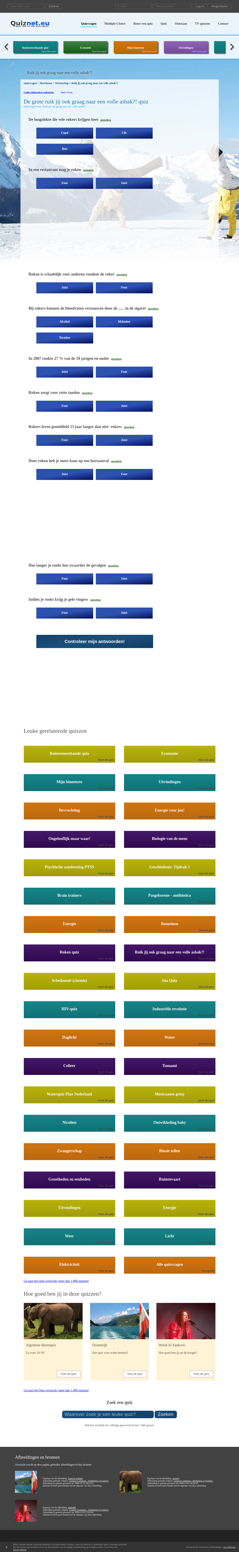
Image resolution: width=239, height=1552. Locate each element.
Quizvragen (88, 23)
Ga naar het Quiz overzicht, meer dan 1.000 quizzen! (56, 1281)
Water (169, 1037)
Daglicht (69, 1037)
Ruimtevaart (169, 1179)
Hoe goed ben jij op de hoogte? (178, 1352)
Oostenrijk (99, 1345)
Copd (64, 132)
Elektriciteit (69, 1264)
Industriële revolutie (169, 1009)
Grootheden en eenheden (69, 1179)
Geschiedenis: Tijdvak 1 (169, 867)
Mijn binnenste (135, 47)
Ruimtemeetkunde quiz (35, 47)
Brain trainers (69, 895)
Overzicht (208, 1270)
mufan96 (72, 1507)
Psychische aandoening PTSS (69, 867)
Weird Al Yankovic (172, 1345)
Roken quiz (69, 952)
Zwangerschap (69, 1151)
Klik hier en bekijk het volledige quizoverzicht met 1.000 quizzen (119, 1425)
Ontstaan (181, 23)
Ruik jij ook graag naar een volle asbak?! (169, 952)
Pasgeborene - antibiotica (169, 895)
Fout (65, 183)
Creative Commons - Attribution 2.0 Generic (89, 1481)
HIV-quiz (69, 1009)
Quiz (164, 23)
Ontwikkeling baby (169, 1122)
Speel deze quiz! (49, 51)
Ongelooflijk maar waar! (69, 838)
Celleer (69, 1065)
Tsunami (169, 1065)
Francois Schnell (75, 1478)
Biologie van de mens (169, 838)
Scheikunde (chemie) (69, 980)
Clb (124, 132)
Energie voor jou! (170, 810)
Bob (64, 149)
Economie (85, 47)
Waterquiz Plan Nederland (69, 1094)
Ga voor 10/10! (35, 1352)
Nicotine (64, 337)
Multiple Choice (115, 23)
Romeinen (169, 924)
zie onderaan (229, 1547)
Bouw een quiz (143, 23)
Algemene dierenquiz (41, 1345)
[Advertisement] (102, 233)
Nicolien (69, 1122)
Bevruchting (69, 810)
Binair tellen (169, 1151)
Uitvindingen (186, 47)
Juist (124, 183)
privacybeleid (19, 1549)
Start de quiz (106, 759)
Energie (69, 924)
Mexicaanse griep (169, 1094)
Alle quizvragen (169, 1264)
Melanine (124, 321)
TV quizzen (202, 23)
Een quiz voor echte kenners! (110, 1352)
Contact (223, 23)
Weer (69, 1236)
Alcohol (65, 321)
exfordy (175, 1478)
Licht (169, 1236)
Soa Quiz (169, 980)
